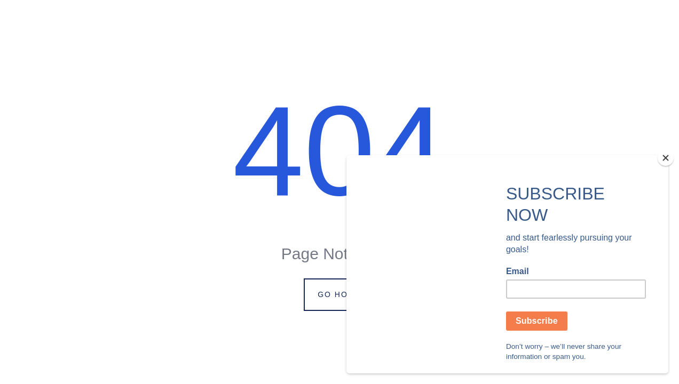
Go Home (339, 294)
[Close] (666, 158)
